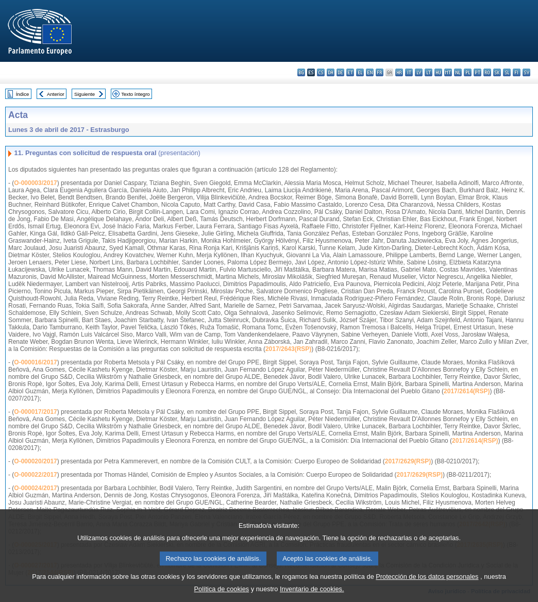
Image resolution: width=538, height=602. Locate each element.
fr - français (379, 72)
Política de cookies (221, 594)
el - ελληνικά (360, 72)
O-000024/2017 (35, 488)
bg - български (301, 72)
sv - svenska (526, 72)
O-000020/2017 (35, 461)
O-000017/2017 (35, 411)
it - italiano (409, 72)
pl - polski (468, 72)
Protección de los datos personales (427, 582)
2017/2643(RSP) (288, 349)
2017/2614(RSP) (467, 391)
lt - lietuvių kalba (428, 72)
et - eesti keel (350, 72)
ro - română (487, 72)
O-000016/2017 (35, 362)
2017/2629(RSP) (408, 461)
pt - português (477, 72)
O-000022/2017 (35, 474)
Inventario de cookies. (312, 594)
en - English (370, 72)
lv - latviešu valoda (419, 72)
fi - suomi (516, 72)
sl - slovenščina (507, 72)
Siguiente (84, 94)
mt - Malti (448, 72)
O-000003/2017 (35, 183)
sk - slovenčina (497, 72)
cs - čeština (321, 72)
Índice (22, 94)
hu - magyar (438, 72)
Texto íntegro (135, 94)
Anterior (55, 94)
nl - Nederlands (458, 72)
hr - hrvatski (399, 72)
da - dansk (330, 72)
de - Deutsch (340, 72)
